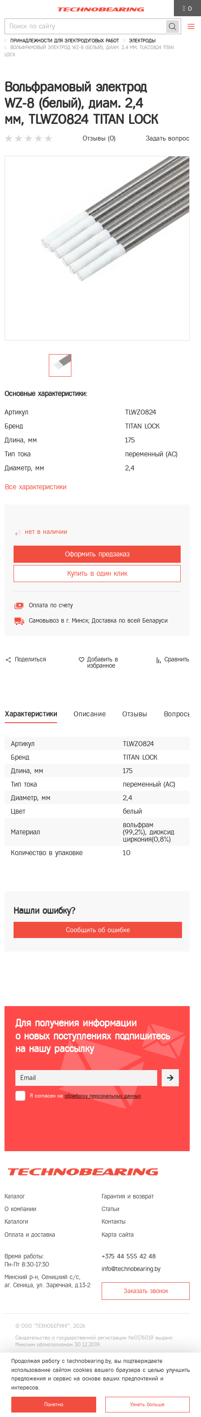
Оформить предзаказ (97, 554)
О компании (20, 1209)
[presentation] (84, 1122)
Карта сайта (118, 1234)
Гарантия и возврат (128, 1196)
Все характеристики (35, 487)
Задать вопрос (167, 138)
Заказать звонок (146, 1291)
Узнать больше (147, 1404)
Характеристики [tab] (31, 714)
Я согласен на (85, 1095)
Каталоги (16, 1221)
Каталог (15, 1196)
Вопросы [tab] (178, 714)
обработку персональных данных (103, 1095)
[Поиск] (172, 26)
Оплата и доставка (30, 1234)
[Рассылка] (170, 1077)
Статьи (110, 1209)
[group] (97, 248)
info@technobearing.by (131, 1269)
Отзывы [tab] (134, 714)
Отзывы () (99, 138)
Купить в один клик (97, 573)
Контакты (114, 1221)
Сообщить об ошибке (98, 930)
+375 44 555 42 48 (129, 1256)
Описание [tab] (90, 714)
